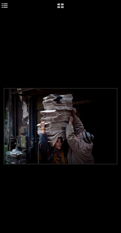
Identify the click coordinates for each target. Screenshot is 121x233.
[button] (60, 8)
